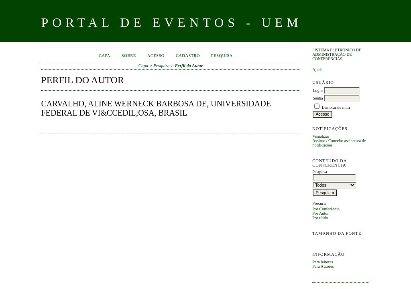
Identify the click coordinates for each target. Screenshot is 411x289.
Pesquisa (222, 55)
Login (318, 90)
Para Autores (323, 266)
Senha (318, 98)
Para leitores (322, 262)
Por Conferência (326, 209)
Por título (320, 218)
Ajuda (317, 69)
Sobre (129, 55)
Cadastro (188, 55)
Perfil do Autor (189, 65)
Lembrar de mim (336, 107)
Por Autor (320, 213)
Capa (104, 55)
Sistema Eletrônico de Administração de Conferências (336, 54)
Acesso (156, 55)
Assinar (318, 140)
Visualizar (320, 136)
